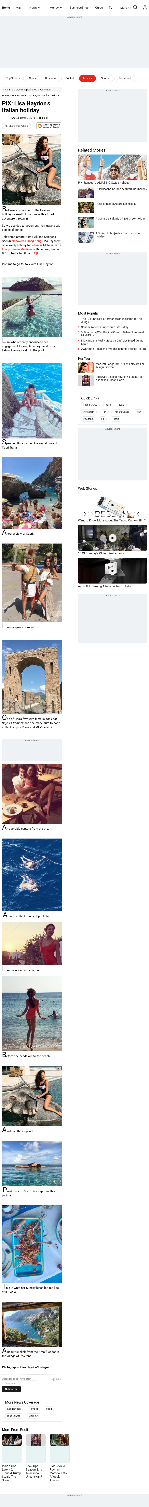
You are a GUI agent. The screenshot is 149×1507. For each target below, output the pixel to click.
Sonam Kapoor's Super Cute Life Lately (104, 327)
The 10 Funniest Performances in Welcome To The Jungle (111, 320)
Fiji (36, 253)
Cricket (69, 78)
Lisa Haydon (14, 1408)
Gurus (99, 7)
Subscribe (11, 1389)
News (34, 7)
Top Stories (13, 78)
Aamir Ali (34, 1416)
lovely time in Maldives (17, 249)
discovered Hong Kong (27, 241)
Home (6, 7)
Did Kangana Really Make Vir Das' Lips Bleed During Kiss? (112, 342)
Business (50, 78)
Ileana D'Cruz (90, 404)
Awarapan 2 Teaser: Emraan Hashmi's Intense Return (113, 348)
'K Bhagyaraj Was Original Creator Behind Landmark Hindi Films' (113, 334)
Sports (105, 78)
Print (56, 1379)
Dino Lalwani (14, 1416)
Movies (87, 78)
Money (56, 7)
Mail (18, 7)
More (125, 7)
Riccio (116, 419)
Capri (49, 1408)
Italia (108, 404)
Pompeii (33, 1408)
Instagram (88, 411)
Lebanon (36, 245)
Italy (139, 411)
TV (111, 7)
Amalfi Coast (122, 411)
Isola (121, 404)
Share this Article (16, 126)
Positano (88, 419)
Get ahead (124, 78)
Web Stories (87, 488)
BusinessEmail (79, 7)
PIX (104, 411)
